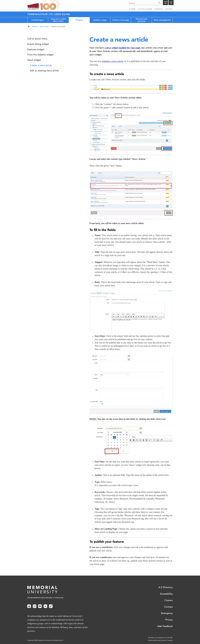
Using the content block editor (58, 20)
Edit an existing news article (44, 70)
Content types (38, 20)
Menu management (162, 20)
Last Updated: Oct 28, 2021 (164, 638)
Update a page (100, 20)
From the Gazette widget (40, 54)
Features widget (35, 49)
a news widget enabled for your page (122, 47)
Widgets (79, 20)
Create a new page (120, 20)
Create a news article (41, 65)
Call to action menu (37, 38)
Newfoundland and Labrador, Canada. (160, 640)
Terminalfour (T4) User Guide (48, 14)
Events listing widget (38, 44)
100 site (50, 5)
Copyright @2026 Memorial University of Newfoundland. (45, 640)
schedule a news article (112, 61)
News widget (44, 26)
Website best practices (141, 20)
